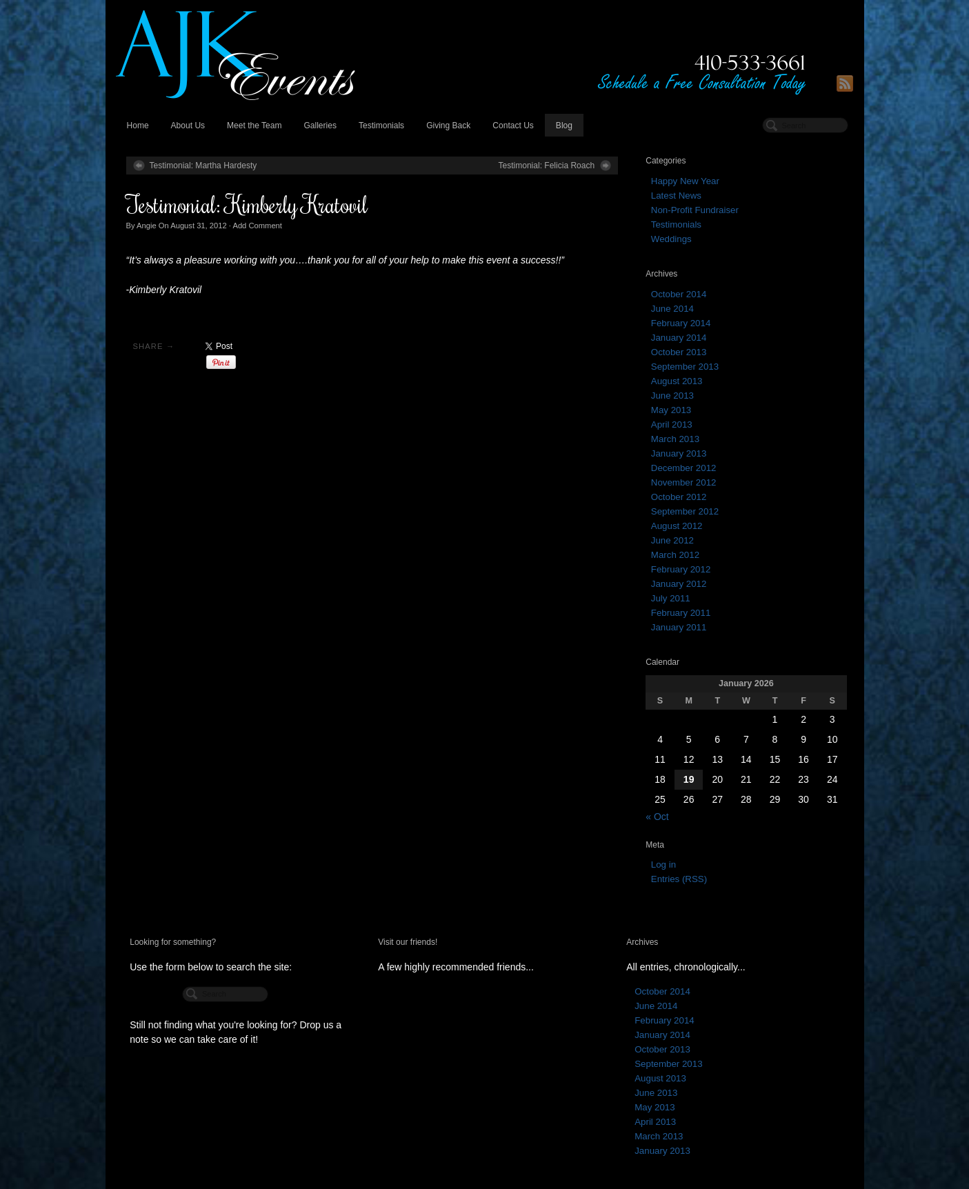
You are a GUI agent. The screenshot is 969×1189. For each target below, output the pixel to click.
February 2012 (680, 569)
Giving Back (448, 125)
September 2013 (685, 366)
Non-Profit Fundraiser (695, 210)
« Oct (657, 816)
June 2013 (672, 395)
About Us (188, 125)
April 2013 (671, 424)
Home (138, 125)
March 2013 (675, 439)
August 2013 (677, 381)
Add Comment (257, 225)
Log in (663, 864)
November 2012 (684, 482)
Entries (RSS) (679, 879)
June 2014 (672, 308)
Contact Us (513, 125)
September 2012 (685, 511)
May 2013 (671, 410)
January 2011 (679, 627)
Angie (147, 225)
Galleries (319, 125)
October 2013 (679, 352)
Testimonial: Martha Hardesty (203, 165)
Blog (564, 125)
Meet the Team (254, 125)
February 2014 (680, 323)
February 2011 (680, 613)
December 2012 (684, 468)
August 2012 (677, 526)
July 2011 (670, 598)
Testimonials (381, 125)
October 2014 (679, 294)
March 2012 (675, 555)
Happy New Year (685, 181)
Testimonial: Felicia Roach (546, 165)
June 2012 (672, 540)
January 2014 (679, 337)
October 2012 (679, 497)
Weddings (671, 239)
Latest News (676, 195)
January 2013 (679, 453)
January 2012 (679, 584)
